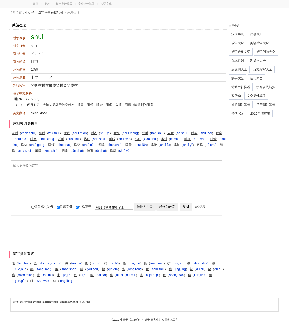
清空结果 (199, 206)
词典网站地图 (50, 302)
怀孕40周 (237, 113)
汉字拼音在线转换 (50, 12)
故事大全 (237, 78)
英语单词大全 (259, 43)
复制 (186, 207)
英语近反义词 (240, 52)
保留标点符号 (42, 207)
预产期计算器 (64, 3)
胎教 (47, 3)
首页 (35, 3)
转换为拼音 (145, 207)
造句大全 (256, 78)
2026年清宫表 (260, 113)
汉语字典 (106, 3)
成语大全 (237, 43)
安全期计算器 (86, 3)
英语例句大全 (265, 52)
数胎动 (236, 96)
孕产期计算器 (265, 104)
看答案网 (72, 302)
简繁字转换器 (240, 87)
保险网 (63, 302)
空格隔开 (83, 207)
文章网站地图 (33, 302)
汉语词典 (256, 34)
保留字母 (64, 207)
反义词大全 (239, 69)
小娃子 (29, 12)
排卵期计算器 (240, 104)
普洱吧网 (84, 302)
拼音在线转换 (265, 87)
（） (25, 133)
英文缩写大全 (262, 69)
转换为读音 (167, 207)
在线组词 (237, 60)
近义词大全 (258, 60)
